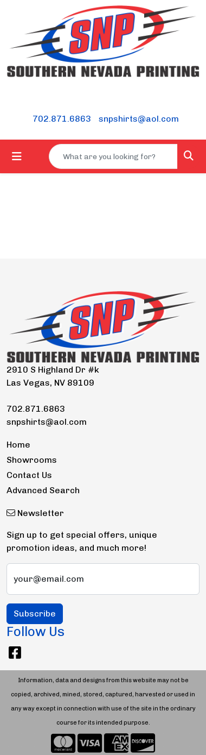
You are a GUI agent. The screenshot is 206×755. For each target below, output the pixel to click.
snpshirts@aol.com (139, 119)
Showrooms (32, 460)
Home (18, 444)
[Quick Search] (113, 156)
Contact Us (29, 475)
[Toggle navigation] (16, 156)
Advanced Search (43, 490)
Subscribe (35, 613)
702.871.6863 (62, 119)
